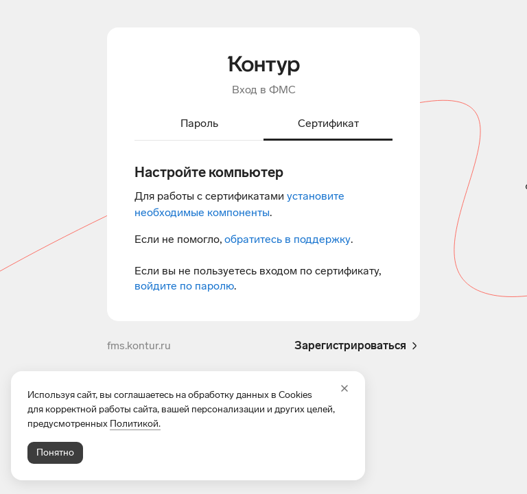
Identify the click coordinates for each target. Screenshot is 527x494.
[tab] (199, 124)
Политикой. (135, 424)
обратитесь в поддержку (287, 239)
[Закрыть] (344, 388)
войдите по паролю (184, 285)
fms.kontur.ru (139, 345)
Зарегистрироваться (357, 346)
